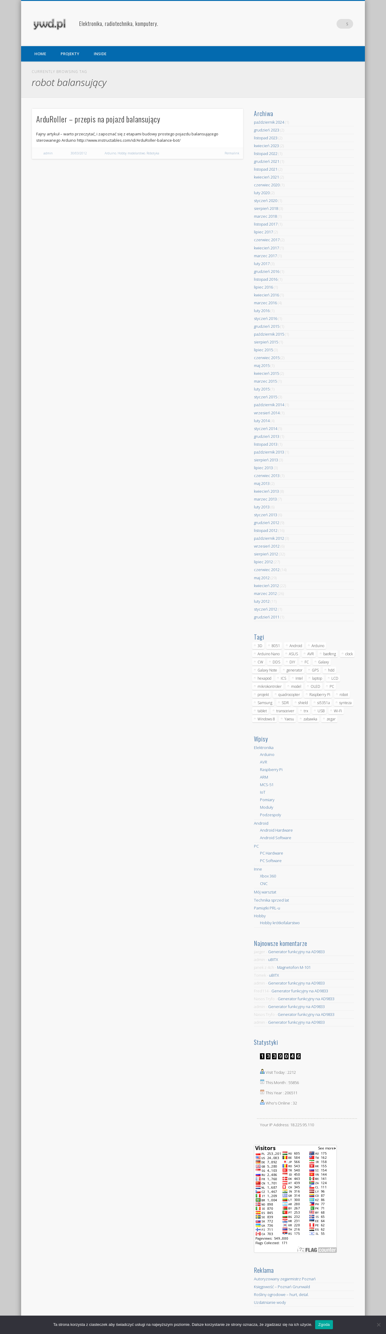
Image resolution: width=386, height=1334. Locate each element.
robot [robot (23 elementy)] (344, 694)
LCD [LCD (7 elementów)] (334, 678)
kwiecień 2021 (266, 177)
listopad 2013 (265, 444)
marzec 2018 (265, 216)
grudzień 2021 (266, 161)
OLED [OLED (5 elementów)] (315, 686)
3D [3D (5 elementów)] (260, 645)
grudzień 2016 (266, 271)
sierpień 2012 (266, 554)
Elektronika (264, 747)
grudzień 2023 (266, 130)
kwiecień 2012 (266, 585)
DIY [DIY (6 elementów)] (292, 662)
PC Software (271, 860)
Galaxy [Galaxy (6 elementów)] (323, 662)
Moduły (266, 807)
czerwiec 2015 (267, 357)
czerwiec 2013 (267, 475)
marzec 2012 (265, 593)
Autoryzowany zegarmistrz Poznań (285, 1279)
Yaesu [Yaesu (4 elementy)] (289, 719)
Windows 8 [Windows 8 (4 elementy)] (266, 719)
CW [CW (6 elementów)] (260, 662)
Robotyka (153, 153)
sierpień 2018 (266, 208)
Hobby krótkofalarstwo (280, 922)
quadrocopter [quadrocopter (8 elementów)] (289, 694)
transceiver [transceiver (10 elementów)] (285, 710)
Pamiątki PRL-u (267, 908)
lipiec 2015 (263, 349)
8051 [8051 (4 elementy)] (276, 645)
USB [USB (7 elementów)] (321, 710)
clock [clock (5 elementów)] (349, 653)
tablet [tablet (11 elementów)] (262, 710)
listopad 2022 (265, 153)
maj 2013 (262, 483)
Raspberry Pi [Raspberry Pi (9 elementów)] (319, 694)
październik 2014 (269, 404)
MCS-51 (267, 784)
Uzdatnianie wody (270, 1302)
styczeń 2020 (265, 200)
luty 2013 (262, 507)
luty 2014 (262, 420)
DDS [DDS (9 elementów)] (276, 662)
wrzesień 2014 (267, 413)
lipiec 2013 (263, 467)
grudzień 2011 (266, 617)
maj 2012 (262, 577)
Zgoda (324, 1324)
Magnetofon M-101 (294, 967)
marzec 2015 (265, 381)
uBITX (273, 959)
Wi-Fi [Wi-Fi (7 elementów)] (338, 710)
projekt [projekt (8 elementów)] (263, 694)
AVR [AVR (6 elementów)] (310, 653)
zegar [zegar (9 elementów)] (331, 719)
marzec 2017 (265, 255)
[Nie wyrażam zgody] (378, 1325)
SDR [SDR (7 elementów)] (285, 702)
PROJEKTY (70, 53)
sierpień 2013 (266, 460)
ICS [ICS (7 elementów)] (283, 678)
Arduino (110, 153)
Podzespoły (270, 814)
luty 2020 (262, 192)
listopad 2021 (265, 169)
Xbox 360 (268, 876)
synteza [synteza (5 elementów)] (345, 702)
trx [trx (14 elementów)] (306, 710)
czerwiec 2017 (267, 239)
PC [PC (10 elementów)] (332, 686)
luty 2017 (262, 263)
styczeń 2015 (265, 397)
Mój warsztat (265, 892)
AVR (263, 762)
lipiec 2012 (263, 561)
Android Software (275, 837)
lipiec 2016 (263, 287)
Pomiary (267, 799)
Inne (258, 869)
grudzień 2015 (266, 326)
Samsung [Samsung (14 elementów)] (265, 702)
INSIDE (100, 53)
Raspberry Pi (271, 769)
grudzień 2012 (266, 522)
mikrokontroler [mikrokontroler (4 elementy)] (270, 686)
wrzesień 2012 (267, 546)
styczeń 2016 (265, 318)
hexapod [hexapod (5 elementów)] (264, 678)
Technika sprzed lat (271, 900)
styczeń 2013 (265, 514)
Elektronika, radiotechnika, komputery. (118, 23)
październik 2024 (269, 122)
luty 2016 (262, 310)
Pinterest (336, 24)
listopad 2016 (265, 279)
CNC (263, 883)
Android (261, 823)
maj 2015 (262, 365)
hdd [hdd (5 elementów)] (331, 670)
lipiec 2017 (263, 232)
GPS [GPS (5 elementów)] (315, 670)
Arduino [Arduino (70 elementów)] (318, 645)
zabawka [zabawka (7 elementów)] (310, 719)
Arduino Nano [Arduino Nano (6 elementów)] (269, 653)
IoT (262, 792)
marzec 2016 (265, 302)
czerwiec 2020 (267, 185)
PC (256, 846)
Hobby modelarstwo (131, 153)
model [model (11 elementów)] (296, 686)
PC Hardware (271, 853)
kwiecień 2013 (266, 491)
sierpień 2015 (266, 342)
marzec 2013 (265, 499)
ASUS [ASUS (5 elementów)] (293, 653)
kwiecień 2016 (266, 295)
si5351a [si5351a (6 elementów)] (323, 702)
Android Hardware (276, 830)
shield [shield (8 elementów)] (303, 702)
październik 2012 (269, 538)
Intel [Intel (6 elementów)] (299, 678)
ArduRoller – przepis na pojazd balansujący (98, 119)
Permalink (232, 153)
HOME (40, 53)
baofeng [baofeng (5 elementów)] (329, 653)
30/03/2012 (79, 153)
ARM (264, 777)
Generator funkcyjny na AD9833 (296, 951)
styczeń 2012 (265, 609)
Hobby (260, 915)
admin (48, 153)
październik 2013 (269, 452)
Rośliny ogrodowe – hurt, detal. (281, 1294)
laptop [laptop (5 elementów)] (317, 678)
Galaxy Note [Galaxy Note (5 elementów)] (267, 670)
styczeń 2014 (265, 428)
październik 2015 (269, 334)
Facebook (323, 24)
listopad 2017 (265, 224)
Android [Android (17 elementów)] (296, 645)
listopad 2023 (265, 138)
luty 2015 (262, 389)
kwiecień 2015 (266, 373)
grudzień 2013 (266, 436)
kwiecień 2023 (266, 145)
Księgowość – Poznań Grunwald (282, 1286)
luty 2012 (262, 601)
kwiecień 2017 (266, 248)
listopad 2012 (265, 530)
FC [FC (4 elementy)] (307, 662)
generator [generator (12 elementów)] (294, 670)
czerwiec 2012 (267, 569)
